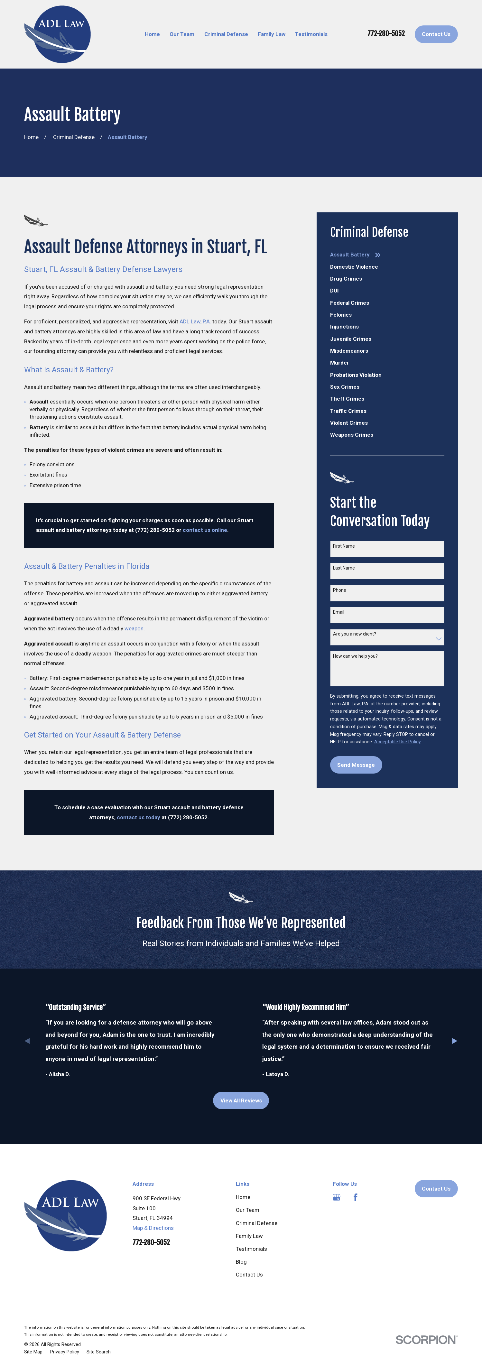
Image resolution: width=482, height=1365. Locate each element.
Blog (241, 1261)
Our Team (247, 1210)
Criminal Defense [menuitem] (226, 34)
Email (338, 612)
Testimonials (251, 1249)
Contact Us (436, 34)
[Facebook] (355, 1197)
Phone (339, 590)
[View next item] (455, 1041)
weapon (134, 628)
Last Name (344, 568)
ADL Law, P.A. (195, 321)
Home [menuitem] (152, 34)
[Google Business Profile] (336, 1197)
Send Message (356, 765)
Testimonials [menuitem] (311, 34)
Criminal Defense (256, 1223)
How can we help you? (355, 656)
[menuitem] (387, 255)
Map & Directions (153, 1228)
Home (243, 1197)
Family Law (249, 1236)
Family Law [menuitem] (271, 34)
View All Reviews (241, 1100)
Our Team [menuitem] (182, 34)
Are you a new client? (354, 633)
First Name (344, 546)
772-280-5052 (386, 33)
